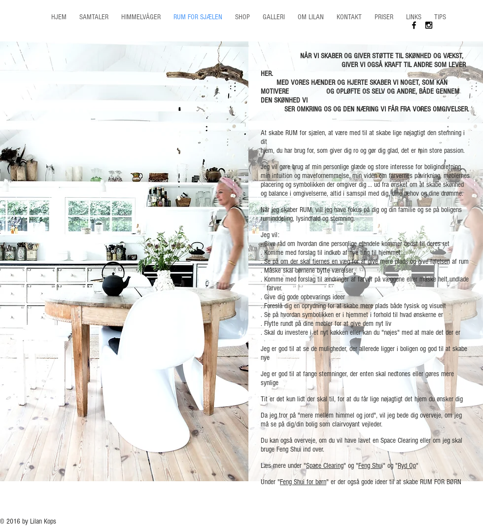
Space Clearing (325, 465)
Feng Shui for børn (303, 482)
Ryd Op (407, 465)
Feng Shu (369, 465)
